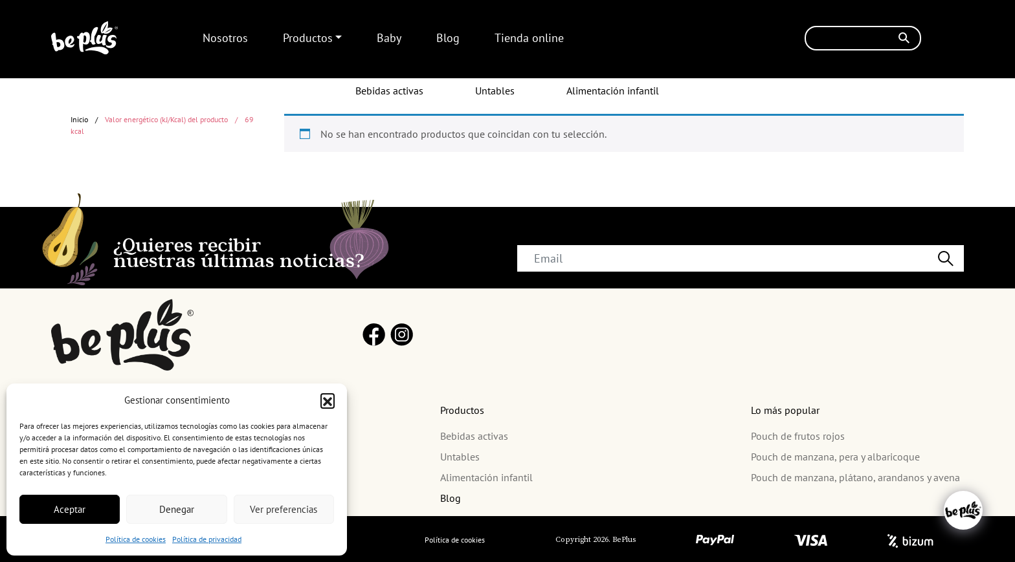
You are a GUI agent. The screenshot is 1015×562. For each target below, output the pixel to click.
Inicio (79, 119)
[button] (327, 400)
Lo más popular (785, 410)
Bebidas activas (389, 90)
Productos (308, 37)
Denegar (176, 509)
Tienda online (529, 37)
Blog (448, 37)
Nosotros (225, 37)
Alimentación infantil (612, 90)
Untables (495, 90)
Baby (389, 37)
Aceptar (69, 509)
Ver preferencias (283, 509)
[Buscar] (863, 38)
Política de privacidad (206, 539)
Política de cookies (136, 539)
